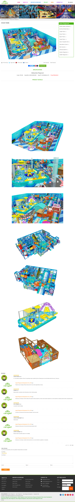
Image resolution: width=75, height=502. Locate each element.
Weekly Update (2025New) (65, 26)
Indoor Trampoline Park (65, 41)
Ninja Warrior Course (64, 44)
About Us (25, 2)
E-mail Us (26, 62)
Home (18, 2)
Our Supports (4, 485)
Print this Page (5, 62)
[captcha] (69, 485)
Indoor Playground (36, 2)
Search (71, 2)
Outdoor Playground (64, 52)
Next (72, 445)
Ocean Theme (63, 34)
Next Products (53, 62)
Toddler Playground (64, 54)
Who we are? (4, 479)
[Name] (67, 480)
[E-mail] (67, 482)
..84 (70, 445)
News (52, 2)
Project (46, 2)
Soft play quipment (64, 49)
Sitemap (3, 489)
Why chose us (4, 481)
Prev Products (46, 62)
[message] (65, 488)
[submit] (71, 488)
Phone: (51, 465)
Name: (27, 465)
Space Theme (63, 36)
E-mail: (2, 465)
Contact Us (59, 2)
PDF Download (19, 62)
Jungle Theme (63, 31)
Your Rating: (3, 451)
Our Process (4, 483)
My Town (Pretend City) (65, 28)
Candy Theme (63, 39)
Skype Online (12, 62)
